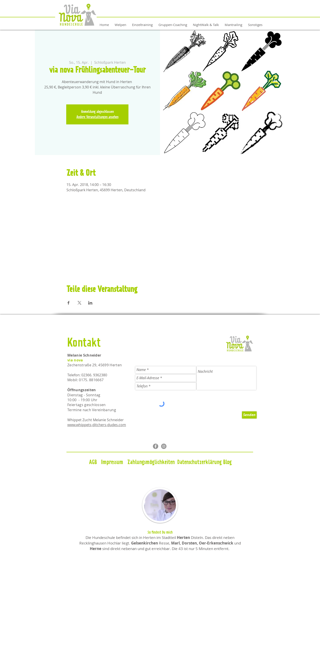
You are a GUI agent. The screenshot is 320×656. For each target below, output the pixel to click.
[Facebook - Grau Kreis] (155, 446)
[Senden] (249, 415)
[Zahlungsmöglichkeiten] (151, 462)
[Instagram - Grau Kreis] (163, 446)
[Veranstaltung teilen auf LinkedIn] (90, 303)
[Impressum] (112, 462)
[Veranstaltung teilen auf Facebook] (68, 303)
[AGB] (93, 462)
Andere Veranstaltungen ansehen (97, 117)
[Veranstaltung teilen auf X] (79, 303)
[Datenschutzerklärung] (199, 462)
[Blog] (227, 462)
